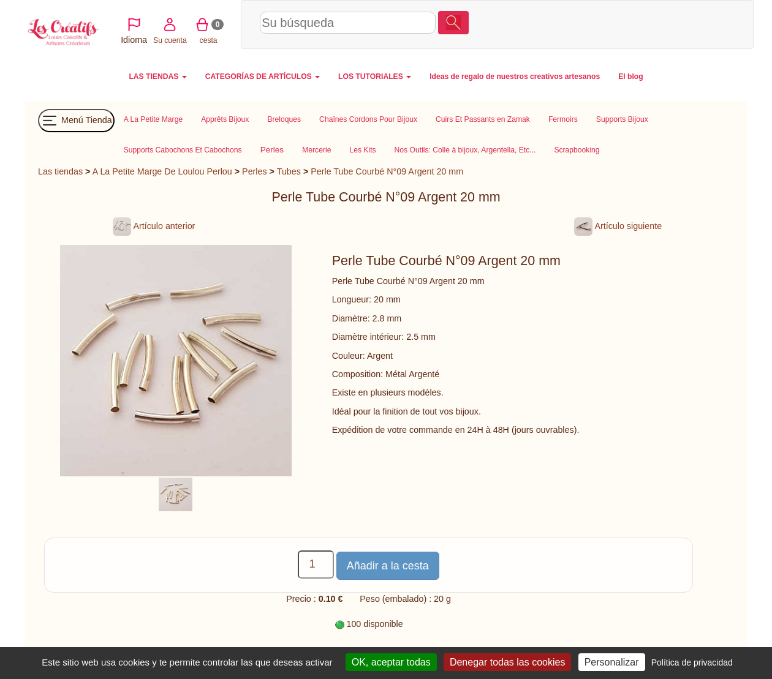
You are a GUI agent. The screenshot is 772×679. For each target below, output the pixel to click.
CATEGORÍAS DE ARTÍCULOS (262, 76)
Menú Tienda (76, 120)
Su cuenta (653, 24)
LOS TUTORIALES (374, 76)
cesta (691, 24)
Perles (254, 171)
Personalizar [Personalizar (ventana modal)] (612, 662)
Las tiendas (60, 171)
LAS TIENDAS (157, 76)
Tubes (289, 171)
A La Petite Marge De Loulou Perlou (162, 171)
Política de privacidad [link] (692, 662)
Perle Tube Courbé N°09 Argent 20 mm (387, 171)
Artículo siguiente (618, 226)
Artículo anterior (154, 226)
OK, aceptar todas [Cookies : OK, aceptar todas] (391, 662)
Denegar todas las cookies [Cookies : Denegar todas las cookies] (508, 662)
